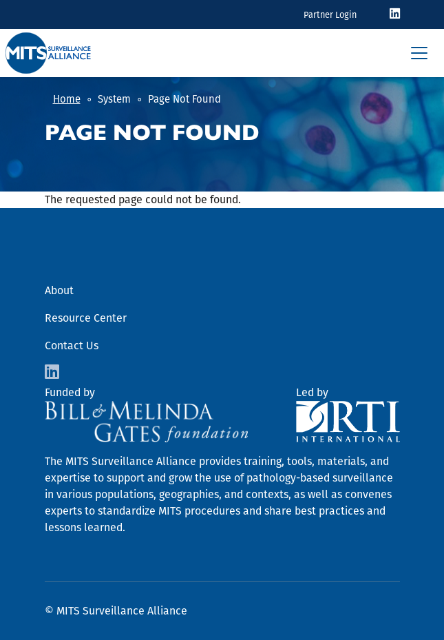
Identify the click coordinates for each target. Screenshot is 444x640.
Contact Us (71, 345)
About (59, 290)
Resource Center (86, 317)
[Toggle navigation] (419, 53)
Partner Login (330, 15)
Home (67, 99)
